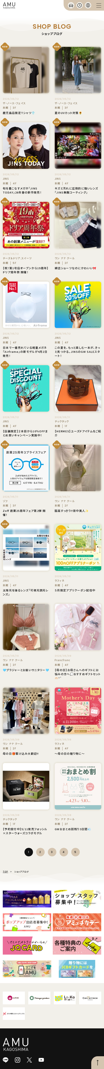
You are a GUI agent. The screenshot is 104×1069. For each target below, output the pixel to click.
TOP (5, 871)
